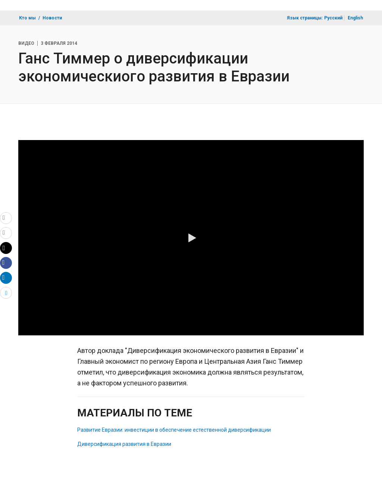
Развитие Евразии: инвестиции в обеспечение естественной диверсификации (174, 430)
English (355, 18)
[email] (6, 217)
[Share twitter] (6, 248)
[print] (6, 232)
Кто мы (27, 18)
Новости (52, 18)
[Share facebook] (6, 262)
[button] (191, 238)
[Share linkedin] (6, 277)
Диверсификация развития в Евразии (124, 444)
